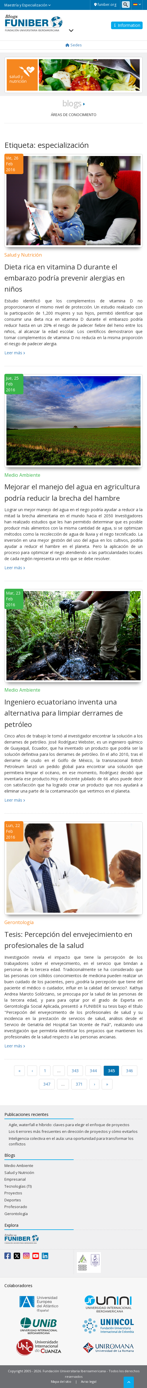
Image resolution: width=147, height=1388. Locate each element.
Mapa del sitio (61, 1381)
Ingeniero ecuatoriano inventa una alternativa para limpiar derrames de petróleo (63, 713)
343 (75, 1070)
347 (46, 1084)
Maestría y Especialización (27, 5)
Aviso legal (88, 1381)
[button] (137, 4)
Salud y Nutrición (23, 255)
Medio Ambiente (22, 475)
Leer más (13, 352)
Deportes (12, 1200)
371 (79, 1084)
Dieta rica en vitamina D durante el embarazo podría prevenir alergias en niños (64, 278)
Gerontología (19, 922)
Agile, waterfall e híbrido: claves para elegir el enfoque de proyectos (69, 1124)
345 (111, 1070)
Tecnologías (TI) (18, 1186)
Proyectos (13, 1193)
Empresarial (15, 1179)
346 (129, 1070)
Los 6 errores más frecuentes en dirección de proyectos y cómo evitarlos (73, 1131)
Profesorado (15, 1206)
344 (93, 1070)
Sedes (73, 45)
